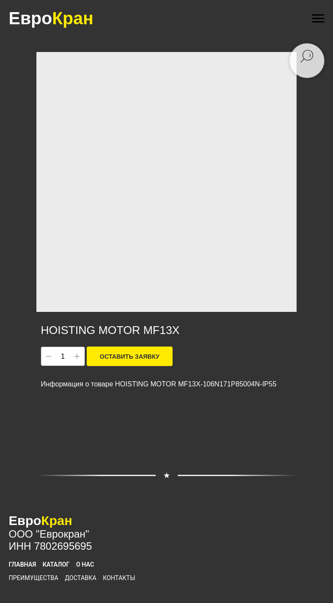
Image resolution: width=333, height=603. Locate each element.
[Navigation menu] (318, 18)
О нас (85, 564)
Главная (22, 564)
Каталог (55, 564)
